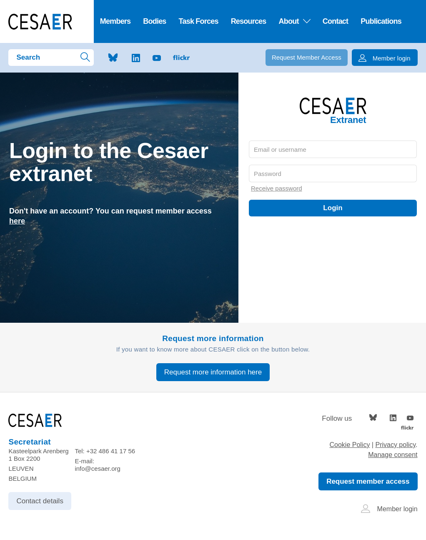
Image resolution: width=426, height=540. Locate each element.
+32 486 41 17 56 (110, 451)
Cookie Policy (349, 444)
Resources (248, 21)
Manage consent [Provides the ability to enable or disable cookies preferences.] (392, 454)
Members (115, 21)
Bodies (154, 21)
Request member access (367, 481)
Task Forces (198, 21)
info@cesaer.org (97, 468)
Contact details (39, 501)
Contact (335, 21)
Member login (389, 508)
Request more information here (213, 372)
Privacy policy (395, 444)
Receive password (276, 188)
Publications (381, 21)
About (294, 21)
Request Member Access (306, 57)
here (17, 221)
